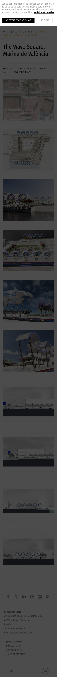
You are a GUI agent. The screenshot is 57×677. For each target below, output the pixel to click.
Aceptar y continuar (18, 20)
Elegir (45, 20)
